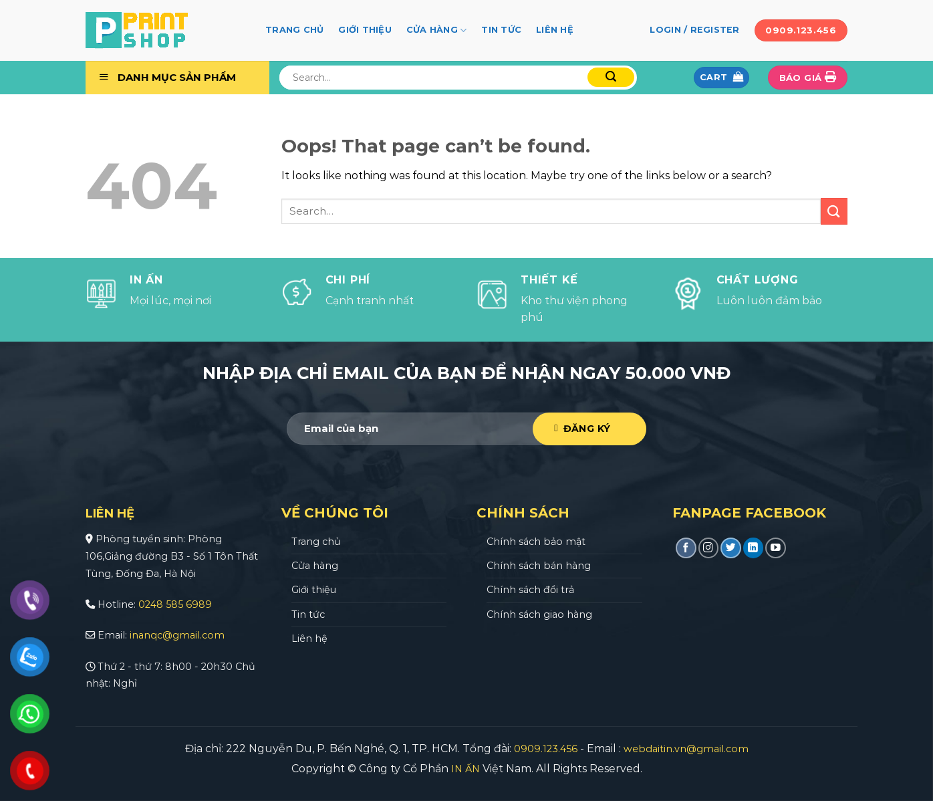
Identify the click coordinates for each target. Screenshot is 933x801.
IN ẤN (465, 769)
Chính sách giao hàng (539, 614)
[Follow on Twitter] (730, 548)
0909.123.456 (545, 749)
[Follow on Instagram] (708, 548)
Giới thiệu (365, 30)
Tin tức (501, 30)
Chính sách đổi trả (530, 590)
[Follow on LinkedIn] (753, 548)
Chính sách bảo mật (536, 542)
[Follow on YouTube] (775, 548)
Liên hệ (554, 30)
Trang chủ (294, 30)
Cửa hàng (436, 30)
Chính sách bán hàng (539, 566)
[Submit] (610, 77)
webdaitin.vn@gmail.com (686, 749)
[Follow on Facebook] (686, 548)
